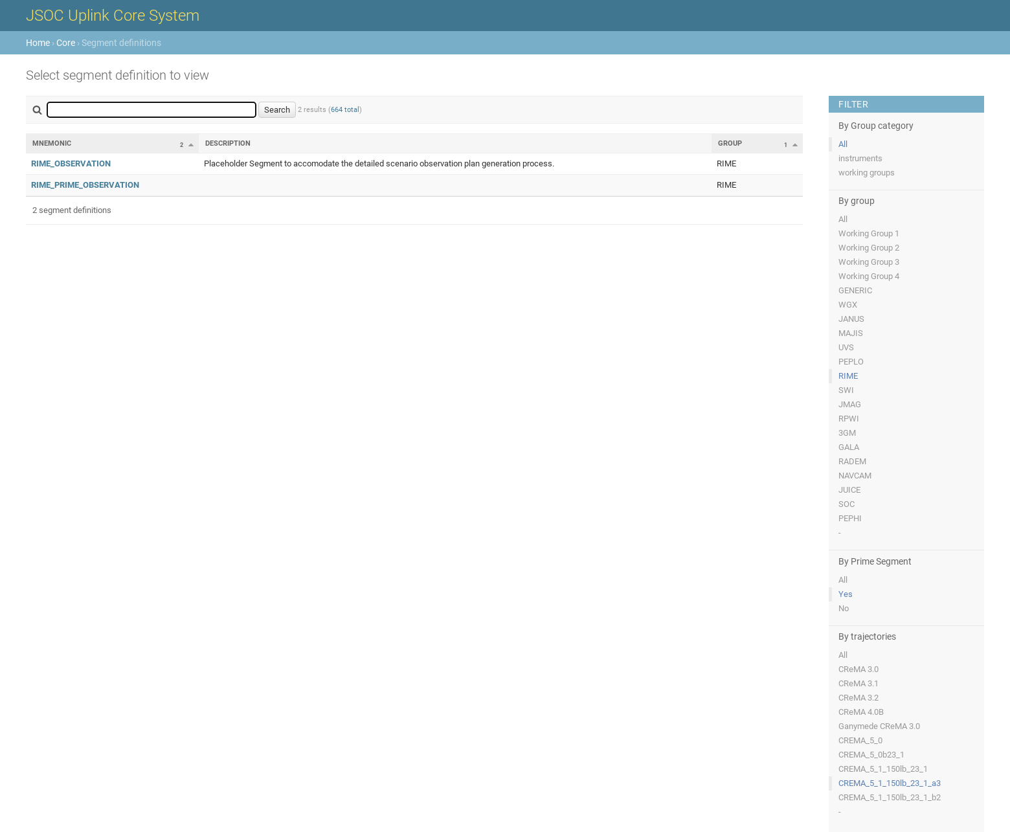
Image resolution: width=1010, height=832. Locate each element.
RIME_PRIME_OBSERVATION (85, 185)
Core (65, 43)
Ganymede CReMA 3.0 (879, 726)
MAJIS (850, 333)
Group (730, 143)
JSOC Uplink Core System (112, 15)
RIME (848, 376)
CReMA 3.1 (858, 683)
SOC (846, 504)
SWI (846, 390)
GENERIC (855, 290)
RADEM (852, 461)
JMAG (849, 404)
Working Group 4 (868, 276)
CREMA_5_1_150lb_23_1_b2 (889, 797)
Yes (845, 594)
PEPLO (851, 361)
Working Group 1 (868, 233)
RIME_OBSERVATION (71, 163)
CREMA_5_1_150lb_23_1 (883, 769)
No (843, 608)
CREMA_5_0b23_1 (871, 754)
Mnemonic (51, 143)
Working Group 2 (868, 248)
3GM (847, 433)
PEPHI (850, 518)
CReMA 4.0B (861, 712)
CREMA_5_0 (860, 740)
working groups (866, 172)
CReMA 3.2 (858, 698)
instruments (860, 158)
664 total (345, 110)
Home (38, 43)
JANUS (851, 319)
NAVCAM (854, 475)
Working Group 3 (868, 262)
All (842, 144)
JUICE (849, 490)
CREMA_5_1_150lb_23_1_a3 (889, 783)
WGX (847, 304)
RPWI (848, 418)
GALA (848, 447)
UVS (846, 347)
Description (228, 143)
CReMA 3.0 (858, 669)
